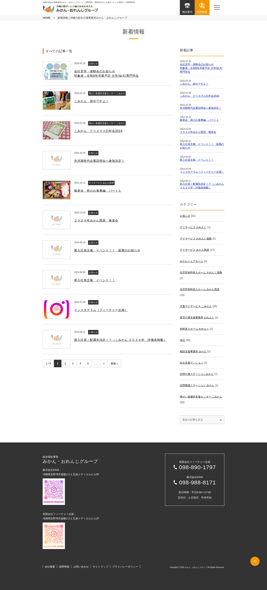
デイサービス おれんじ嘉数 (196, 238)
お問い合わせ (81, 566)
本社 (182, 340)
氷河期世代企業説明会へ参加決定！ (99, 160)
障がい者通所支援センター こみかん (107, 93)
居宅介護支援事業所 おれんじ (197, 317)
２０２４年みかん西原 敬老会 (96, 220)
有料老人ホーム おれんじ (194, 328)
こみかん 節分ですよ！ (91, 101)
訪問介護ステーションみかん (197, 374)
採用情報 (64, 566)
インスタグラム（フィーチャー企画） (101, 310)
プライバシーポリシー (125, 566)
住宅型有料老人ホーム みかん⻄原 (200, 289)
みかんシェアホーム (191, 261)
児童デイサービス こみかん (196, 306)
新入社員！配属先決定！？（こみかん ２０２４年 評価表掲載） (120, 339)
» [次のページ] (104, 363)
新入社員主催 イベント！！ (94, 280)
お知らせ (93, 63)
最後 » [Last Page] (114, 363)
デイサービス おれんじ (193, 227)
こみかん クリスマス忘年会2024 (98, 131)
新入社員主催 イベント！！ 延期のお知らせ (107, 250)
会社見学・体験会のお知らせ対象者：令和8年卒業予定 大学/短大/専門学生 (201, 68)
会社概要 (50, 566)
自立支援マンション (191, 362)
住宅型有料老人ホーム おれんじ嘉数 (201, 272)
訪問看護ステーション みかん (197, 385)
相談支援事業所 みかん (193, 351)
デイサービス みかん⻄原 (101, 183)
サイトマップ (100, 566)
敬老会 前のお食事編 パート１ (97, 190)
